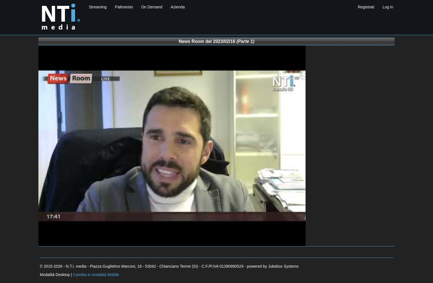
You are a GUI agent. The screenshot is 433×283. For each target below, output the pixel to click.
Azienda (178, 7)
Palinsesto (124, 7)
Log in (388, 7)
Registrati (366, 7)
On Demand (151, 7)
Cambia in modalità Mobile (96, 274)
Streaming (98, 7)
